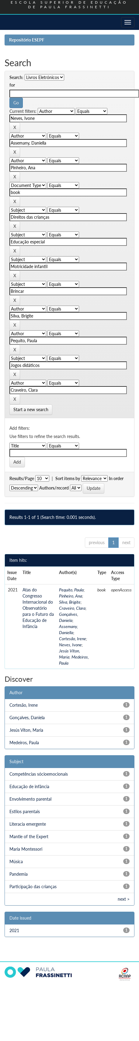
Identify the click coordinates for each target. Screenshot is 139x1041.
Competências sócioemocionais (38, 774)
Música (16, 861)
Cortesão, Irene (72, 638)
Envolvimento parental (30, 799)
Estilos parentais (24, 811)
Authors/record (54, 487)
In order (116, 478)
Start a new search (30, 409)
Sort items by (67, 478)
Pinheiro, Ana (70, 595)
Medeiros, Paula (24, 742)
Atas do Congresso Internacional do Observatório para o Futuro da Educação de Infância (38, 608)
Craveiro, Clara (72, 608)
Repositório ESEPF (26, 39)
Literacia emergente (27, 824)
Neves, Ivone (70, 644)
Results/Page (21, 478)
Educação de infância (29, 786)
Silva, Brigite (70, 602)
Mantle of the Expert (28, 836)
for (12, 85)
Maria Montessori (25, 849)
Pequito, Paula (71, 589)
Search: (16, 77)
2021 (14, 930)
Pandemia (18, 874)
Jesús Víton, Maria (26, 730)
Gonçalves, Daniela (27, 717)
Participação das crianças (33, 886)
